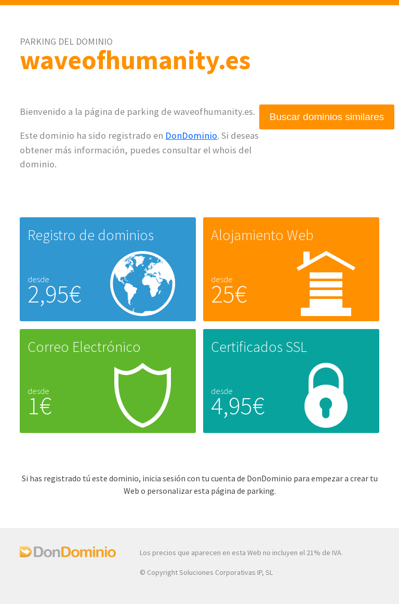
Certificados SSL (259, 346)
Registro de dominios (91, 235)
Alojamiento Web (262, 235)
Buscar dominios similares (327, 116)
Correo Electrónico (84, 346)
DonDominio (191, 135)
